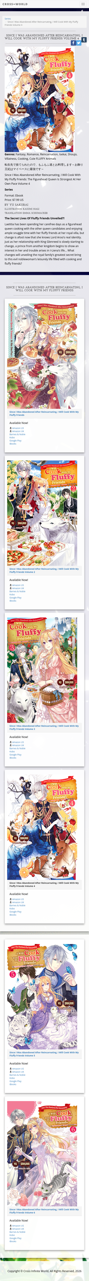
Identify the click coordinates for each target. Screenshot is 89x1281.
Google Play (15, 440)
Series (8, 18)
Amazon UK (18, 431)
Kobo (12, 437)
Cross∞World (15, 4)
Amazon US (18, 428)
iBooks (12, 443)
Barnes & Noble (17, 434)
